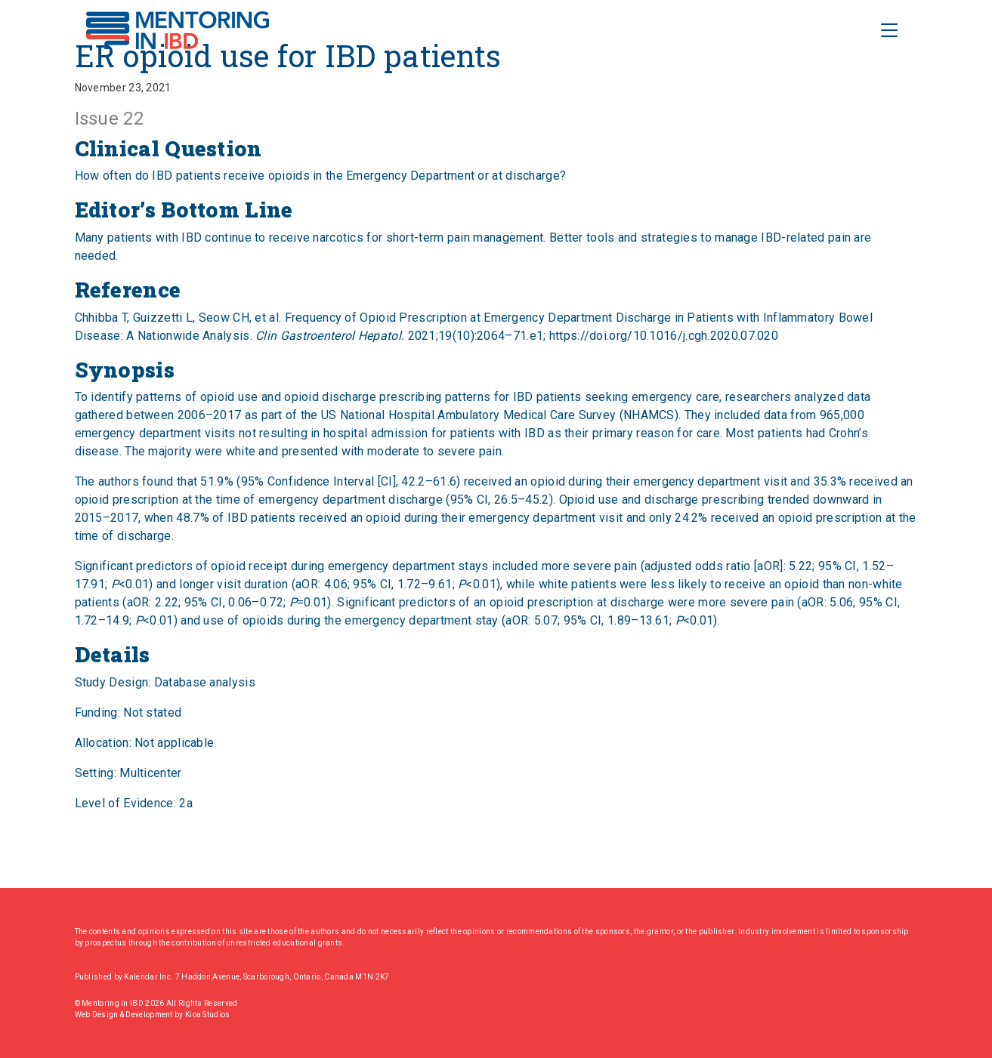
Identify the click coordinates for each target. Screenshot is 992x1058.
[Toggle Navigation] (889, 30)
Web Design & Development (125, 1014)
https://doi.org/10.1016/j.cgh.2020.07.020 (663, 336)
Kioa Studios (207, 1014)
